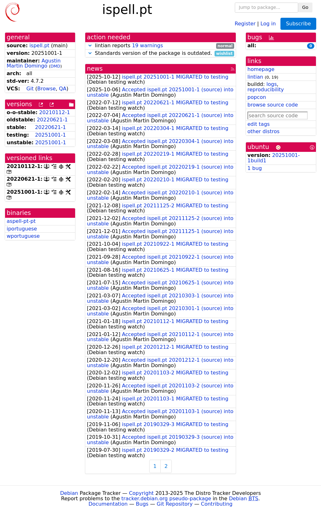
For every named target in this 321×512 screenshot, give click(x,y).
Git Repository (175, 504)
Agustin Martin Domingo (34, 63)
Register (245, 23)
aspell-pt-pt (21, 221)
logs (271, 84)
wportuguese (23, 236)
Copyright (141, 493)
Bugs (142, 504)
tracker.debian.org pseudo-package (166, 499)
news (95, 68)
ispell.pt (39, 45)
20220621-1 (52, 120)
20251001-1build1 (273, 158)
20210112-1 (54, 112)
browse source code (272, 105)
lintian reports (160, 46)
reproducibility (265, 90)
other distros (263, 131)
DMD (55, 66)
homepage (260, 69)
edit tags (258, 124)
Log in (268, 23)
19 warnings (147, 45)
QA (63, 89)
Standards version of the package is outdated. (160, 53)
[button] (90, 45)
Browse (46, 89)
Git (30, 89)
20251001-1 (50, 135)
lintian (255, 77)
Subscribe (298, 24)
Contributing (217, 504)
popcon (256, 97)
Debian (69, 493)
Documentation (107, 504)
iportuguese (22, 229)
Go (305, 7)
